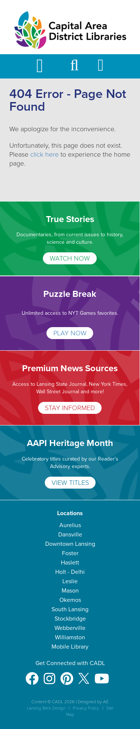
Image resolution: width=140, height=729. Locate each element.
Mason (70, 590)
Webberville (70, 628)
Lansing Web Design (46, 708)
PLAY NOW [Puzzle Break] (70, 333)
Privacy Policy (86, 708)
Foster (70, 553)
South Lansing (70, 609)
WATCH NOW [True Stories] (70, 258)
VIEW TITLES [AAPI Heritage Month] (70, 483)
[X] (83, 675)
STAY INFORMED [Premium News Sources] (70, 408)
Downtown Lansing (70, 544)
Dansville (70, 534)
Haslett (70, 562)
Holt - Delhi (70, 572)
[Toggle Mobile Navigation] (46, 66)
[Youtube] (101, 675)
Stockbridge (70, 618)
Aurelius (70, 525)
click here (44, 154)
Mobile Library (70, 646)
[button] (74, 68)
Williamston (70, 637)
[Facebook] (31, 675)
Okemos (70, 600)
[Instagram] (49, 675)
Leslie (70, 581)
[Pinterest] (66, 675)
